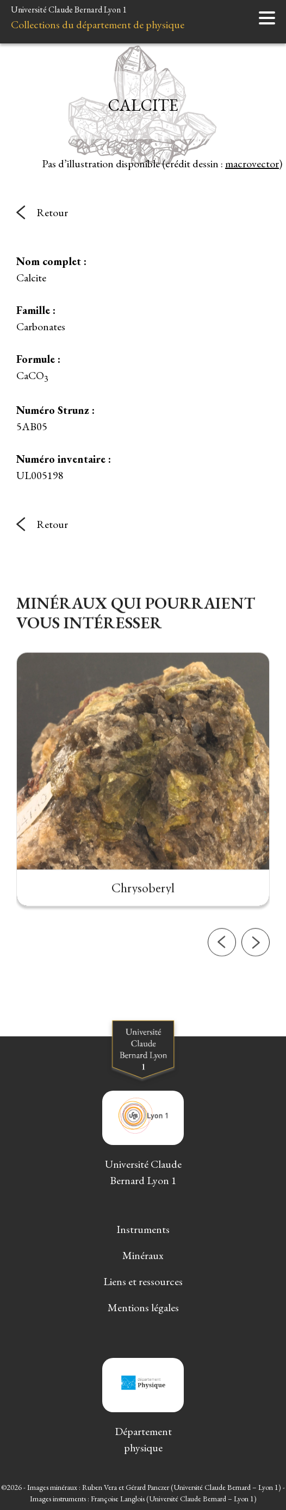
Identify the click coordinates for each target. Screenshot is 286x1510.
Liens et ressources (143, 1281)
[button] (222, 988)
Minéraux (143, 1255)
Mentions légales (143, 1307)
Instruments (143, 1229)
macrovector (252, 163)
